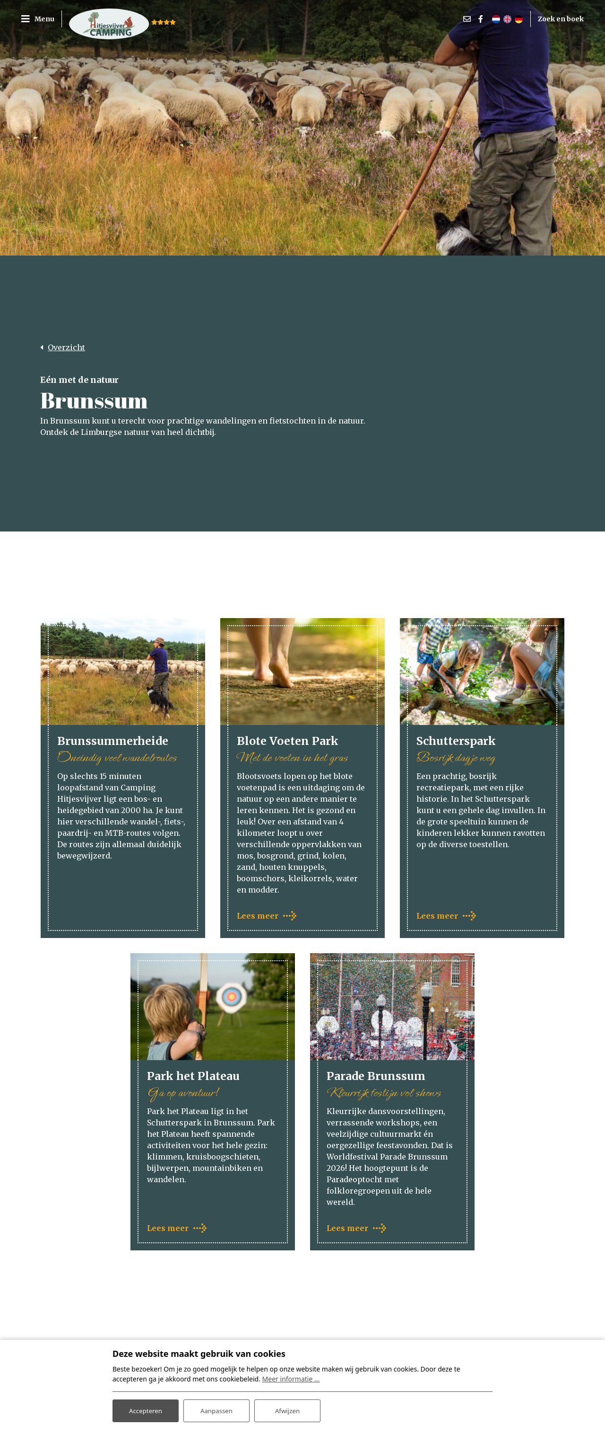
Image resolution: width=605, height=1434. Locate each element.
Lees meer (257, 916)
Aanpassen (216, 1409)
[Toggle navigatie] (41, 18)
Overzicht (66, 347)
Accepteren (145, 1409)
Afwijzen (287, 1409)
